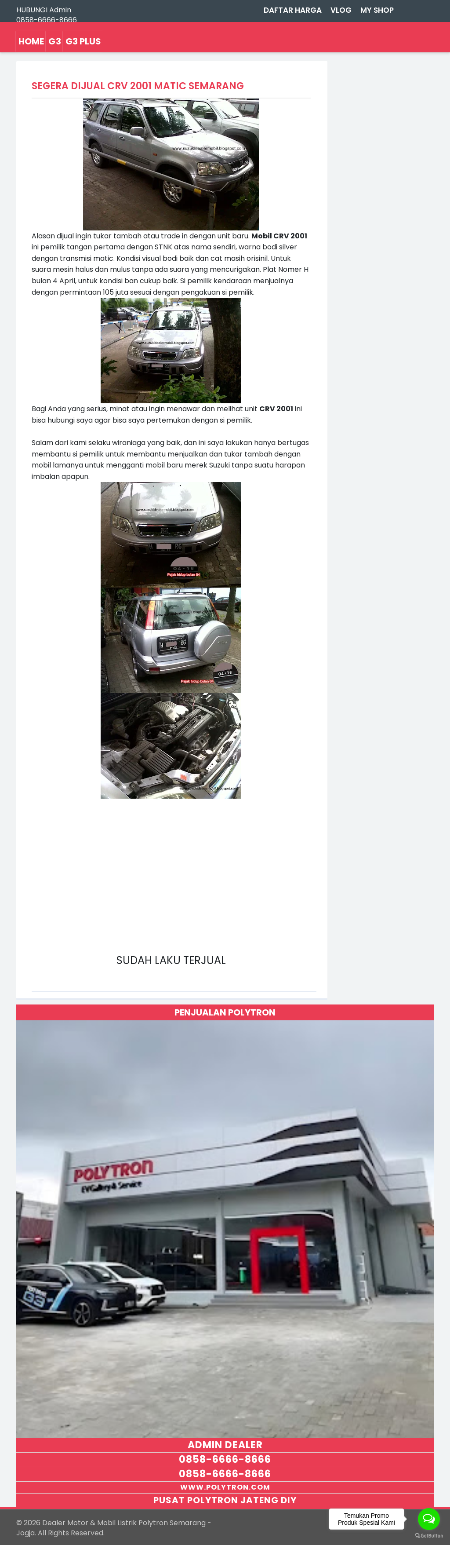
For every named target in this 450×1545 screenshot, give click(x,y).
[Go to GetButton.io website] (429, 1536)
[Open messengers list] (429, 1519)
